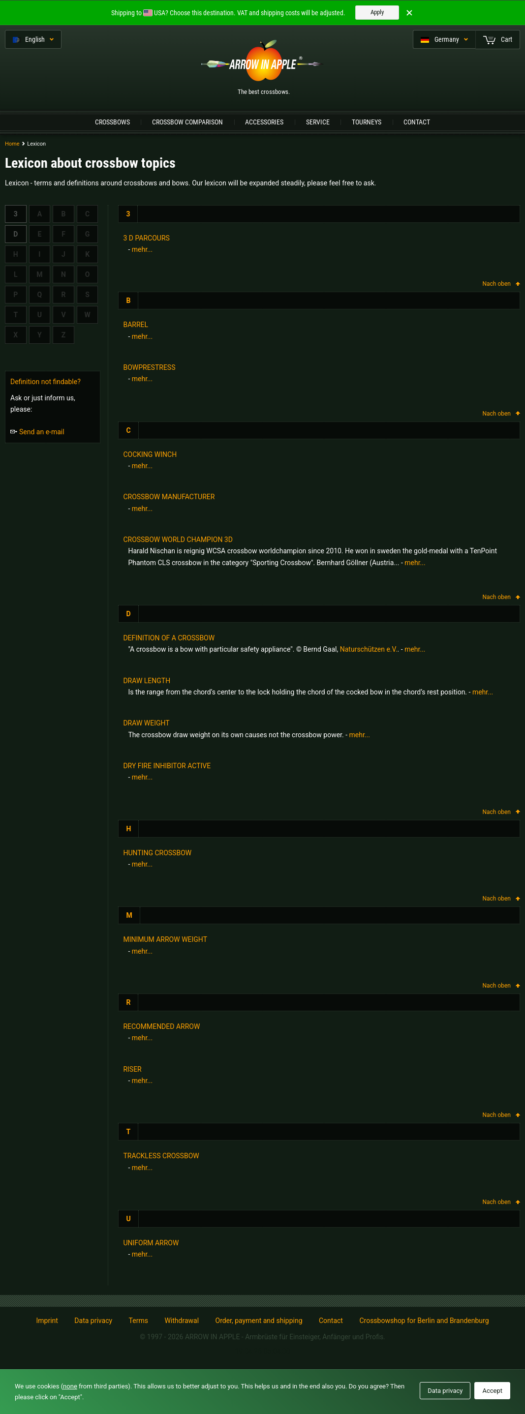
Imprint (47, 1320)
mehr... (142, 249)
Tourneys (366, 122)
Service (318, 122)
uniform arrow (151, 1243)
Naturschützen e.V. (369, 649)
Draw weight (146, 723)
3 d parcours (146, 238)
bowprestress (149, 367)
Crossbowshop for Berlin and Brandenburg (424, 1320)
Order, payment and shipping (259, 1320)
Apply (377, 12)
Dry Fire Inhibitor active (167, 766)
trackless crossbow (161, 1156)
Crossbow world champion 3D (178, 539)
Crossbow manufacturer (169, 497)
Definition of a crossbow (169, 638)
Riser (132, 1069)
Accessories (264, 122)
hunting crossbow (157, 853)
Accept (492, 1390)
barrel (135, 325)
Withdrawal (181, 1320)
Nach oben (501, 283)
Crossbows (112, 122)
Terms (138, 1320)
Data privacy (93, 1320)
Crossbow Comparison (187, 122)
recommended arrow (161, 1026)
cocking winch (150, 454)
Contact (416, 122)
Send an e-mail (37, 432)
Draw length (146, 681)
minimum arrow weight (165, 939)
